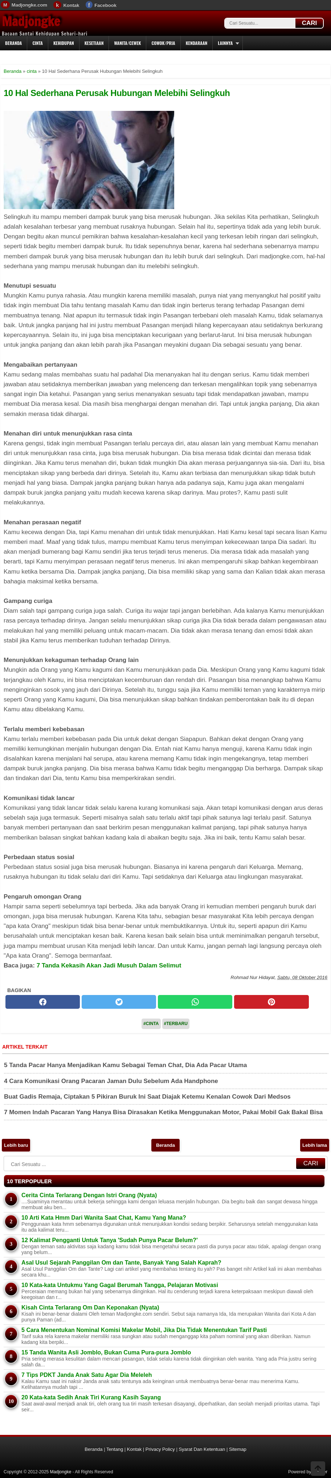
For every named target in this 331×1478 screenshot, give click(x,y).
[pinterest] (271, 1002)
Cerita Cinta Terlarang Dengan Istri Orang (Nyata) (89, 1195)
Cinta (37, 43)
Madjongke (31, 21)
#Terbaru (176, 1023)
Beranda (13, 43)
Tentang (114, 1449)
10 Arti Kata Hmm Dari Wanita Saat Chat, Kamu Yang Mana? (103, 1218)
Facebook (105, 5)
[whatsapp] (195, 1002)
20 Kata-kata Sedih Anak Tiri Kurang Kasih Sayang (91, 1397)
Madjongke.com (29, 5)
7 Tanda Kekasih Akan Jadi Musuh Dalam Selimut (109, 965)
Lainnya (225, 43)
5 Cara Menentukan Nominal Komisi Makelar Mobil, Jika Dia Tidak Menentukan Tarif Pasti (144, 1330)
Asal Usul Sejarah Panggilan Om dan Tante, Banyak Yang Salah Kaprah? (121, 1263)
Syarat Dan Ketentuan (202, 1449)
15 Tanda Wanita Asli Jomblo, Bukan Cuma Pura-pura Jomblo (106, 1352)
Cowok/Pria (163, 43)
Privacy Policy (160, 1449)
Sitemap (237, 1449)
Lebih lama (314, 1145)
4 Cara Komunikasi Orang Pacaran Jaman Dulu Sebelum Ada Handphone (111, 1081)
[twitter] (119, 1002)
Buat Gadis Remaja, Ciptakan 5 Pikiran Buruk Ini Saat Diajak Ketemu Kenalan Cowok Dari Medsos (147, 1096)
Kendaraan (197, 43)
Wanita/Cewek (127, 43)
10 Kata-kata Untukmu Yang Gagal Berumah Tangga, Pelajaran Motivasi (119, 1285)
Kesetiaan (94, 43)
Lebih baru (16, 1145)
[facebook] (42, 1002)
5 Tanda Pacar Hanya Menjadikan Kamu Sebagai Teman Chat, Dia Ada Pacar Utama (125, 1065)
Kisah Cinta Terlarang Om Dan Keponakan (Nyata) (90, 1307)
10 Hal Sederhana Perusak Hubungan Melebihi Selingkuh (117, 93)
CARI (309, 23)
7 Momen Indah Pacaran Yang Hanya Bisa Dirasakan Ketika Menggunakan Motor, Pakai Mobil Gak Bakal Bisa (163, 1112)
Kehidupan (63, 43)
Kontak (71, 5)
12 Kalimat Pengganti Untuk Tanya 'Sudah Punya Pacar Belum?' (109, 1240)
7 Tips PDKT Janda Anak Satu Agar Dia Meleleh (86, 1375)
